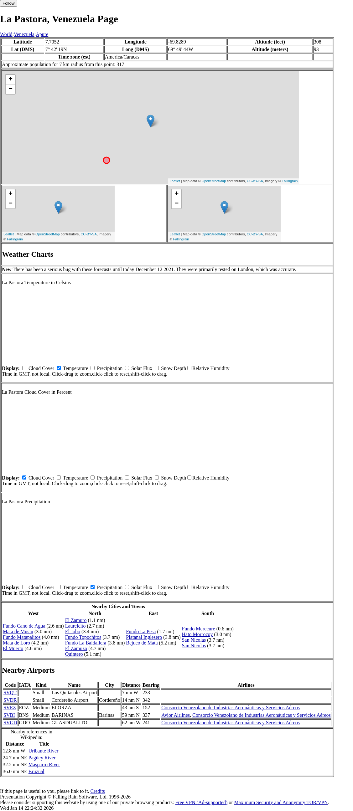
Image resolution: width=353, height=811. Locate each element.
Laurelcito (75, 626)
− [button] (10, 89)
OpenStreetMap (214, 181)
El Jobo (72, 631)
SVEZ (9, 707)
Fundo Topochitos (83, 637)
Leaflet (175, 181)
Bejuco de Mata (142, 642)
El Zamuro (76, 620)
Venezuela (24, 34)
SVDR (10, 700)
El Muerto (13, 648)
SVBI (9, 715)
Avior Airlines (175, 715)
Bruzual (36, 771)
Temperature (75, 368)
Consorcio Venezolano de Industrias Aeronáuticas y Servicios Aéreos (230, 707)
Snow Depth (173, 368)
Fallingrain (290, 181)
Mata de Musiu (18, 631)
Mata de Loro (16, 642)
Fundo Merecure (198, 628)
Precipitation (109, 368)
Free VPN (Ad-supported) (201, 802)
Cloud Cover (41, 368)
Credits (97, 791)
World (6, 34)
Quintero (74, 654)
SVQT (10, 692)
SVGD (10, 722)
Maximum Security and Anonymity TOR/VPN (281, 802)
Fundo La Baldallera (85, 642)
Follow (9, 3)
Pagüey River (42, 757)
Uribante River (44, 750)
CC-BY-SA (255, 181)
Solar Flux (141, 368)
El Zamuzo (76, 648)
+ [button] (10, 79)
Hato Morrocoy (197, 634)
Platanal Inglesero (144, 637)
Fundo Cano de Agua (24, 626)
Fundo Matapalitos (21, 637)
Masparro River (44, 764)
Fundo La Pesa (141, 631)
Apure (42, 34)
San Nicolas (194, 640)
